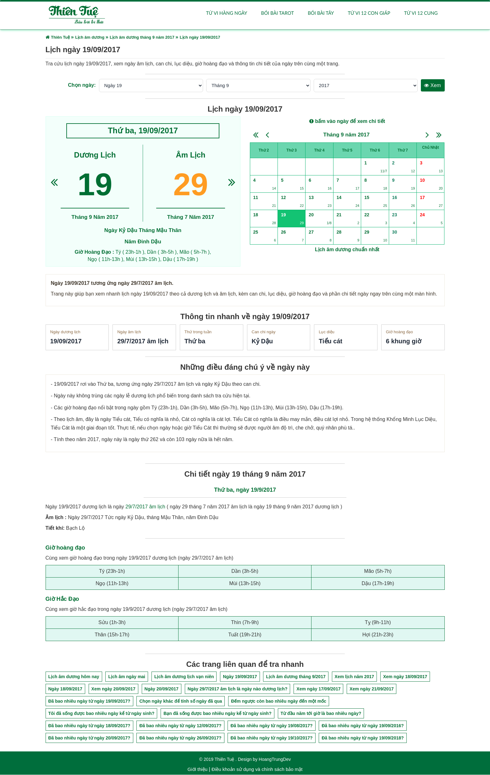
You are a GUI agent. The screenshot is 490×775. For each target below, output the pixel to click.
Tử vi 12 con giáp (369, 13)
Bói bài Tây (321, 13)
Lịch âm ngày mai (126, 676)
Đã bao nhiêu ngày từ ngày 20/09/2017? (89, 738)
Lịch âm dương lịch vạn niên (184, 676)
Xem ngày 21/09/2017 (372, 689)
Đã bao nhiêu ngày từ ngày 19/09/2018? (363, 738)
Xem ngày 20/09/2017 (113, 689)
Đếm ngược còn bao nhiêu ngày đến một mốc (278, 701)
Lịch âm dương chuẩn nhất (347, 249)
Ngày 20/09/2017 (162, 689)
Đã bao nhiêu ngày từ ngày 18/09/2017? (89, 725)
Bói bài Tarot (277, 13)
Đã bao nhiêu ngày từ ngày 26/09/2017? (180, 738)
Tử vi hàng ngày (226, 13)
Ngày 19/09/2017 (240, 676)
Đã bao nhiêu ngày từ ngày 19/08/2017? (271, 725)
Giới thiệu (198, 769)
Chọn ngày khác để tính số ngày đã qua (180, 701)
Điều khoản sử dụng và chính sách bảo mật (257, 769)
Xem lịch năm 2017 (354, 676)
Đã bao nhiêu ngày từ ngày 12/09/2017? (180, 725)
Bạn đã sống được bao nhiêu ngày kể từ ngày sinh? (217, 713)
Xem (432, 85)
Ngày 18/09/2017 (65, 689)
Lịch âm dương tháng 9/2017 (295, 676)
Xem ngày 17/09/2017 (318, 689)
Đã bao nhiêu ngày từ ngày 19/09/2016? (363, 725)
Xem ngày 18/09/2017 (405, 676)
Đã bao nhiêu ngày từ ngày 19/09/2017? (89, 701)
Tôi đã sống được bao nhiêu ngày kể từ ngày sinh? (101, 713)
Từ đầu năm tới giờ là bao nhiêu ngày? (321, 713)
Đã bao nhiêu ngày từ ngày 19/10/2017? (271, 738)
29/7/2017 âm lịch (145, 507)
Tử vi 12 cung (421, 13)
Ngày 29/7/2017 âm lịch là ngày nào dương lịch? (238, 689)
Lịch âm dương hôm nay (73, 676)
